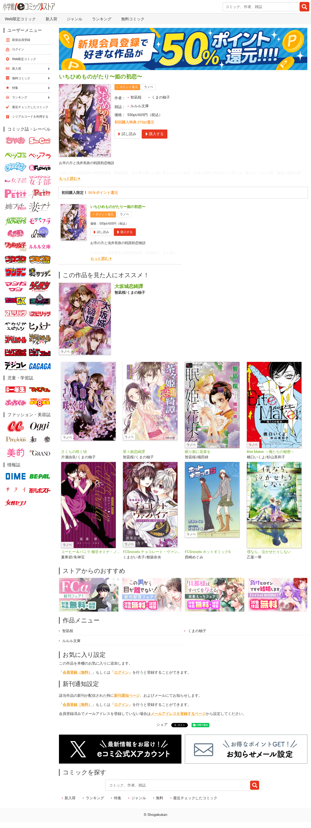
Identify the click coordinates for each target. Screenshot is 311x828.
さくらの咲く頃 (74, 451)
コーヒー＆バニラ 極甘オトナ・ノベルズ (90, 552)
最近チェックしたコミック (195, 798)
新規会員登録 (21, 40)
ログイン (121, 672)
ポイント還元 (129, 87)
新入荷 (51, 19)
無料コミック (132, 19)
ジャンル (74, 19)
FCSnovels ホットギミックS (208, 552)
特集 (117, 798)
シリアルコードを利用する (30, 116)
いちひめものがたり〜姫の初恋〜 (117, 207)
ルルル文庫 (139, 106)
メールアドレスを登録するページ (178, 713)
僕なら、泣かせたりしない (269, 552)
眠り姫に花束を (198, 451)
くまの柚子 (161, 97)
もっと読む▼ (70, 178)
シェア (162, 724)
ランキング (101, 19)
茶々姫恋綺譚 (134, 451)
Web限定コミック (20, 19)
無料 (159, 798)
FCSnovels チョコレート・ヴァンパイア (152, 552)
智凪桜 (135, 97)
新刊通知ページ (127, 695)
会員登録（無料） (77, 672)
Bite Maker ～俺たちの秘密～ (270, 451)
